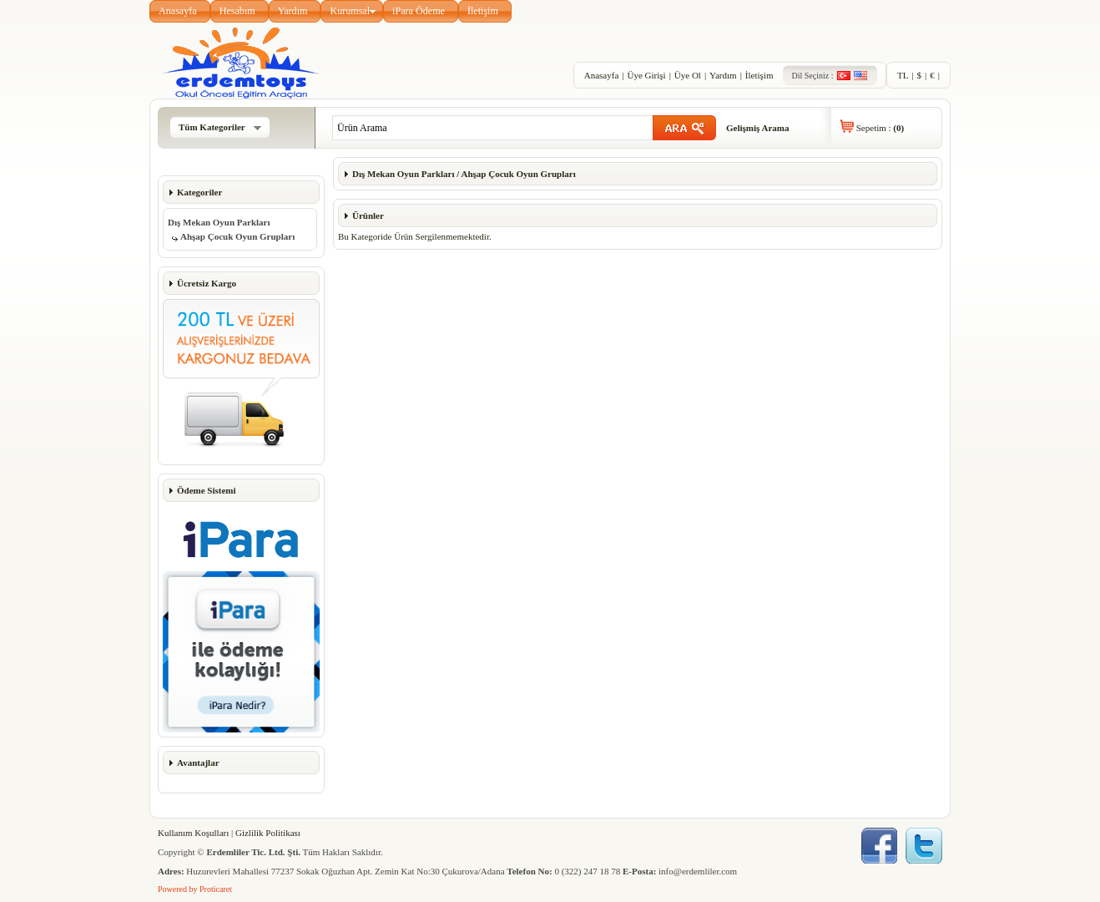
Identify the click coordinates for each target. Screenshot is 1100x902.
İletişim (482, 11)
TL (902, 75)
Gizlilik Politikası (267, 833)
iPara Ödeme (418, 11)
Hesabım (237, 11)
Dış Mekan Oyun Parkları (219, 222)
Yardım (293, 11)
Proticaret (215, 889)
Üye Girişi (646, 75)
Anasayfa (178, 11)
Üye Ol (687, 75)
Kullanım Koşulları (193, 833)
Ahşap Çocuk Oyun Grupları (237, 236)
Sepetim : (880, 128)
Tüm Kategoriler (220, 127)
